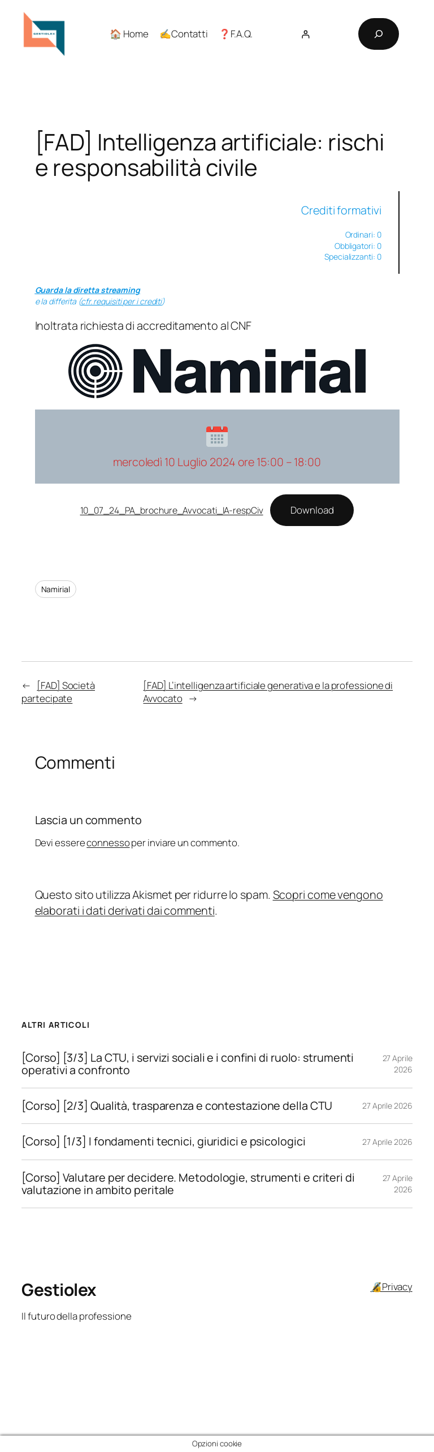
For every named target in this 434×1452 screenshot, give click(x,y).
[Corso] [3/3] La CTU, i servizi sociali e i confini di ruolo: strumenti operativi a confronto (187, 1064)
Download (311, 509)
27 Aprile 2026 (398, 1064)
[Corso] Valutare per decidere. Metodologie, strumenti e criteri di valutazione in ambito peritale (187, 1183)
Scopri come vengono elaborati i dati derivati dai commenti (209, 902)
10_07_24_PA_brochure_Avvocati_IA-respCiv (171, 510)
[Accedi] (305, 34)
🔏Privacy (391, 1286)
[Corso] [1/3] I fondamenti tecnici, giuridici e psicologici (163, 1141)
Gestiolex (58, 1289)
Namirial (55, 589)
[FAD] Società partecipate (58, 692)
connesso (107, 842)
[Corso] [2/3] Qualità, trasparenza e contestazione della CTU (176, 1106)
